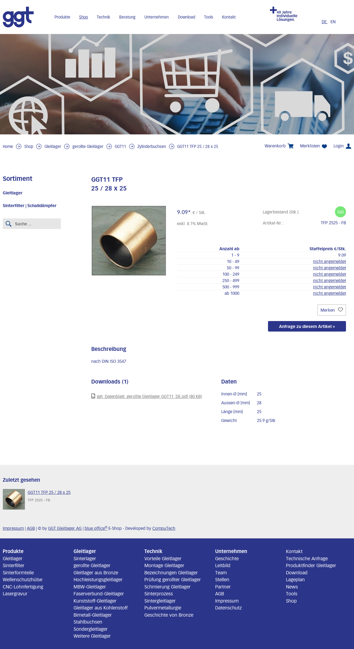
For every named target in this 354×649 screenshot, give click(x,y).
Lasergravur (15, 593)
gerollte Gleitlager (87, 146)
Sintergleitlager (160, 600)
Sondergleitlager (91, 629)
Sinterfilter (13, 565)
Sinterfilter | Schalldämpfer (29, 205)
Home (8, 146)
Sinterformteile (18, 572)
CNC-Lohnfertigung (23, 586)
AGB (31, 528)
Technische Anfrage (307, 558)
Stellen (222, 579)
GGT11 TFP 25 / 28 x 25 (197, 146)
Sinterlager (85, 558)
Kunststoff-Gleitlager (95, 600)
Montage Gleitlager (164, 565)
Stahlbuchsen (88, 621)
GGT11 (120, 146)
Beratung (127, 17)
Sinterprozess (158, 593)
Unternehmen (156, 17)
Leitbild (222, 565)
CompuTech (163, 528)
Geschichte (227, 558)
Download (186, 17)
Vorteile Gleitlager (162, 558)
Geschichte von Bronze (168, 614)
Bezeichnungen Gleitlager (171, 572)
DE (325, 21)
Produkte (62, 17)
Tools (208, 17)
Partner (223, 586)
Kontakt (229, 17)
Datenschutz (228, 607)
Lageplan (295, 579)
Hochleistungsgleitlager (98, 579)
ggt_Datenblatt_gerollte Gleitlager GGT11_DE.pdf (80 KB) (146, 396)
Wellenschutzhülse (22, 579)
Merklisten (313, 145)
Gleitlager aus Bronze (96, 572)
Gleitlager (53, 146)
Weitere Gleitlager (92, 635)
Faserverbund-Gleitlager (99, 593)
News (292, 586)
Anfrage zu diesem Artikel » (307, 326)
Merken (332, 310)
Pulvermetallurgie (162, 607)
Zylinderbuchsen (151, 146)
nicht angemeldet (329, 261)
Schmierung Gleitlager (167, 586)
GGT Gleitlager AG (65, 528)
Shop (83, 17)
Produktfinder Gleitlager (311, 565)
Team (221, 572)
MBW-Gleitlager (90, 586)
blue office (96, 528)
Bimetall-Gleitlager (93, 614)
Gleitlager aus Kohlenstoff (100, 607)
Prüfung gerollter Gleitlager (172, 579)
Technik (103, 17)
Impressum (13, 528)
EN (333, 21)
